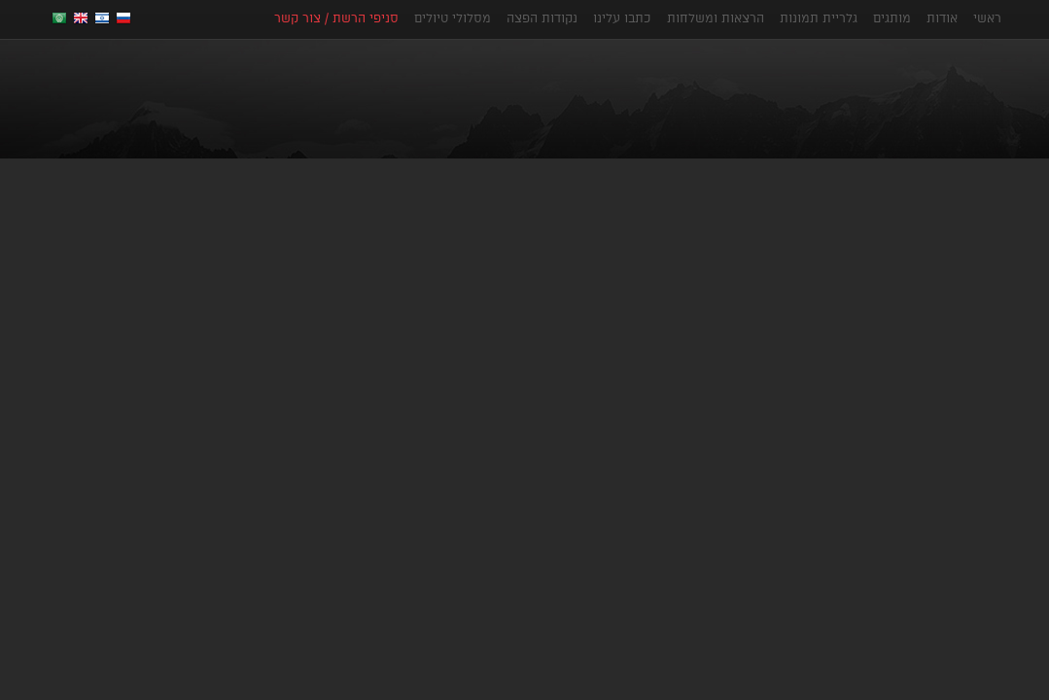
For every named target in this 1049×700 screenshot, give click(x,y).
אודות (942, 17)
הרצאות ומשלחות (715, 17)
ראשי (987, 17)
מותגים (892, 17)
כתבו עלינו (622, 17)
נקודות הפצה (542, 17)
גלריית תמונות (818, 17)
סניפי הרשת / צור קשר (336, 17)
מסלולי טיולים (452, 17)
